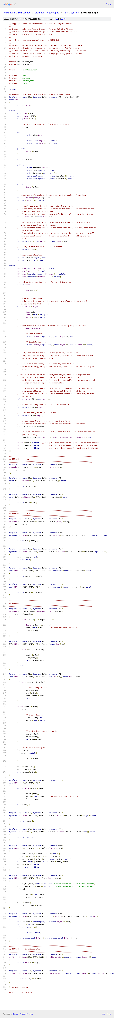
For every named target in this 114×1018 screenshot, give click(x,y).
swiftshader (9, 12)
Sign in (108, 4)
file (56, 19)
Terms (30, 1014)
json (109, 1014)
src (67, 12)
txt (103, 1014)
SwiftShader (25, 12)
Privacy (23, 1014)
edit (63, 19)
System (75, 12)
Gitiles (15, 1014)
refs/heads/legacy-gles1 (47, 12)
